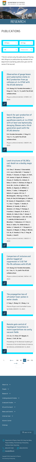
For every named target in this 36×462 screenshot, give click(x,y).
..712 (23, 363)
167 (21, 360)
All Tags (23, 43)
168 (25, 360)
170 (32, 360)
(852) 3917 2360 (9, 448)
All (5, 50)
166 (17, 360)
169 (28, 360)
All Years (6, 43)
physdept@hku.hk (9, 451)
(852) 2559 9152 (24, 448)
